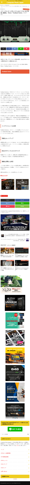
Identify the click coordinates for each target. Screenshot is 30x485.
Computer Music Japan (15, 2)
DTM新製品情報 (4, 195)
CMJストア (3, 467)
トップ (2, 449)
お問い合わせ (4, 471)
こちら (17, 445)
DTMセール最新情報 (5, 453)
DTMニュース (4, 460)
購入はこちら (3, 175)
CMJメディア (4, 464)
